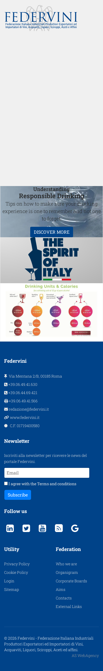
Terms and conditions (56, 483)
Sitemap (11, 589)
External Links (69, 606)
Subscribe (18, 495)
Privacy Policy (17, 563)
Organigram (67, 572)
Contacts (64, 598)
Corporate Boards (71, 580)
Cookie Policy (16, 572)
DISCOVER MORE (51, 232)
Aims (60, 589)
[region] (51, 108)
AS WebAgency (85, 655)
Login (9, 580)
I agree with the (40, 483)
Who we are (66, 563)
